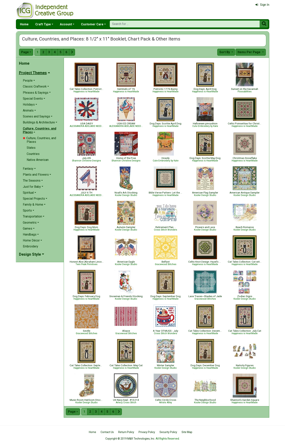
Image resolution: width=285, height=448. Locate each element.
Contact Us (107, 432)
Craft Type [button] (43, 24)
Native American (38, 160)
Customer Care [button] (92, 24)
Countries (33, 154)
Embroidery (30, 246)
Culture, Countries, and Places (39, 140)
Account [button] (66, 24)
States (31, 148)
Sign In (262, 5)
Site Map (187, 432)
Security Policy (168, 432)
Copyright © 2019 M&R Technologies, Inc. (130, 438)
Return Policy (126, 432)
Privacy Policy (147, 432)
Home (24, 24)
